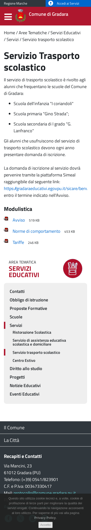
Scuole (16, 317)
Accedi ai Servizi (63, 3)
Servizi (13, 39)
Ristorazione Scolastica (32, 332)
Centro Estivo (24, 360)
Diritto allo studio (26, 368)
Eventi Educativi (24, 394)
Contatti (17, 291)
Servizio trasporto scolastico (48, 39)
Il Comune (14, 427)
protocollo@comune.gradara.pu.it (45, 493)
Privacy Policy (45, 521)
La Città (11, 440)
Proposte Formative (28, 308)
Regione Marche (15, 3)
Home (9, 32)
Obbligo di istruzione (29, 300)
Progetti (17, 377)
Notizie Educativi (25, 385)
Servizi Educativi (65, 32)
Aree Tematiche (33, 32)
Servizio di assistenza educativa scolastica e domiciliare (39, 342)
